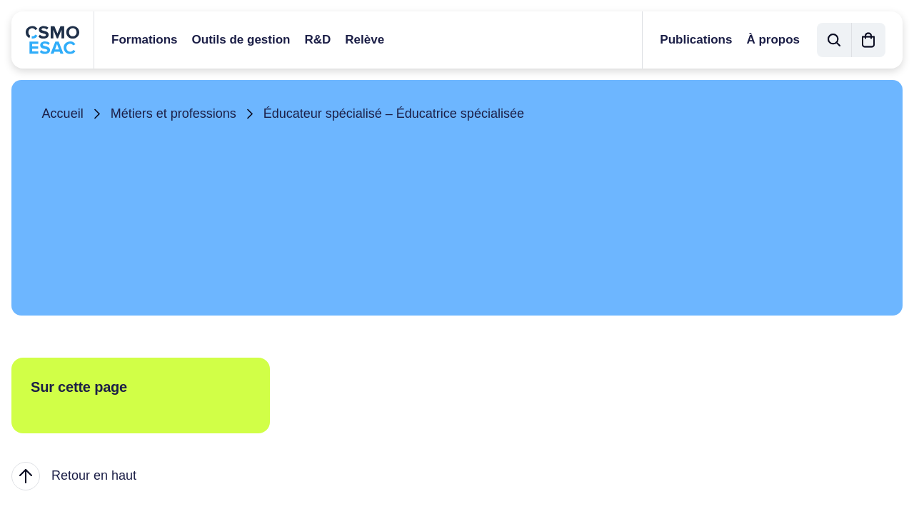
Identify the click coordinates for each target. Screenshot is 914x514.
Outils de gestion (241, 39)
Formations (144, 39)
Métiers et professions (173, 113)
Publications (696, 39)
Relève (364, 39)
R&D (317, 39)
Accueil (63, 113)
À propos (773, 39)
